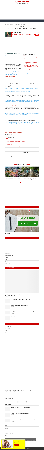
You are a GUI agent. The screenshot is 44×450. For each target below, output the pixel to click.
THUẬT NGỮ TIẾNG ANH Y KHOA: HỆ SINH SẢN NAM (21, 299)
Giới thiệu (6, 428)
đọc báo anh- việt (8, 439)
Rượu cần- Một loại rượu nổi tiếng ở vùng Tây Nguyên (15, 146)
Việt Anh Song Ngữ (14, 156)
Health (6, 251)
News (6, 330)
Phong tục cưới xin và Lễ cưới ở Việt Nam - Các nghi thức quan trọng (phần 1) (24, 312)
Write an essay (7, 263)
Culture (6, 261)
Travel (6, 257)
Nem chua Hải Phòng (10, 143)
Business (6, 249)
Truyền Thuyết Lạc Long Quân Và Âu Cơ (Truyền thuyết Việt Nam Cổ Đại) (18, 140)
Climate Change (8, 244)
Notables (6, 240)
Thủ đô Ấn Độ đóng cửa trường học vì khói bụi (20, 413)
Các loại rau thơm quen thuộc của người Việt (20, 305)
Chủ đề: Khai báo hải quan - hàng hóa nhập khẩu (20, 407)
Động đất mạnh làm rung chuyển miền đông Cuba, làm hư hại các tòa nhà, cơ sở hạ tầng (24, 420)
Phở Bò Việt (13, 316)
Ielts (16, 439)
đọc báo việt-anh (26, 439)
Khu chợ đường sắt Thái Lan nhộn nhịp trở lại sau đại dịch (16, 141)
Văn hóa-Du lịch (10, 24)
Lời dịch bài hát (8, 328)
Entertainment (7, 253)
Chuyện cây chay (9, 144)
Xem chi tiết (16, 444)
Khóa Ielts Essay (8, 233)
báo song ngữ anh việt (31, 440)
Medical (6, 242)
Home (6, 24)
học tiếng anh (32, 439)
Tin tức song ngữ (8, 326)
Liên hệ (6, 430)
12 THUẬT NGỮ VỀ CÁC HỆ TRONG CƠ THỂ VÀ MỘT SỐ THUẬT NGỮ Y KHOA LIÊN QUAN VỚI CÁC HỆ (21, 295)
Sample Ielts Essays (8, 332)
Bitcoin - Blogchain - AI (9, 255)
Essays (13, 439)
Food (6, 259)
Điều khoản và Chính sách (9, 433)
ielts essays (20, 439)
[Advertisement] (22, 12)
